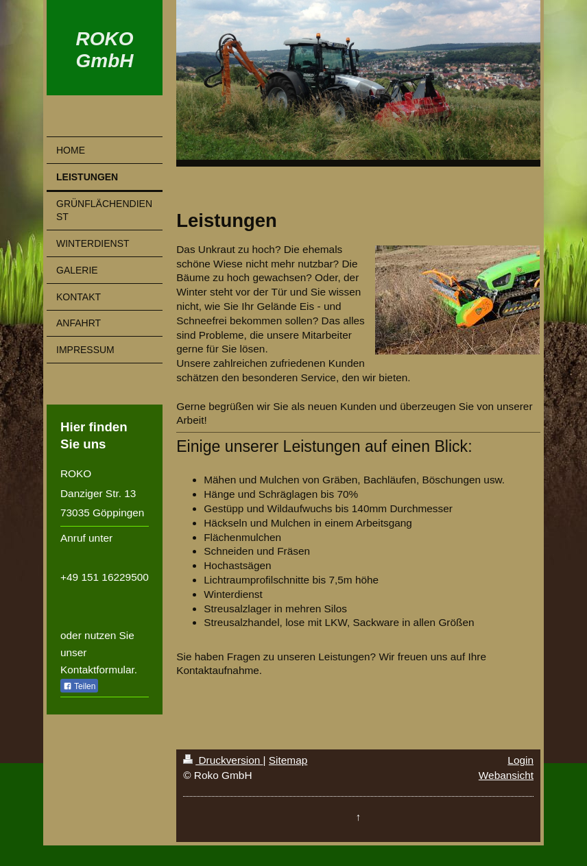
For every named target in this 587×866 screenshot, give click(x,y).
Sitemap (288, 760)
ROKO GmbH (105, 49)
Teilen (79, 686)
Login (520, 760)
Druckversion (223, 760)
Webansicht (506, 775)
